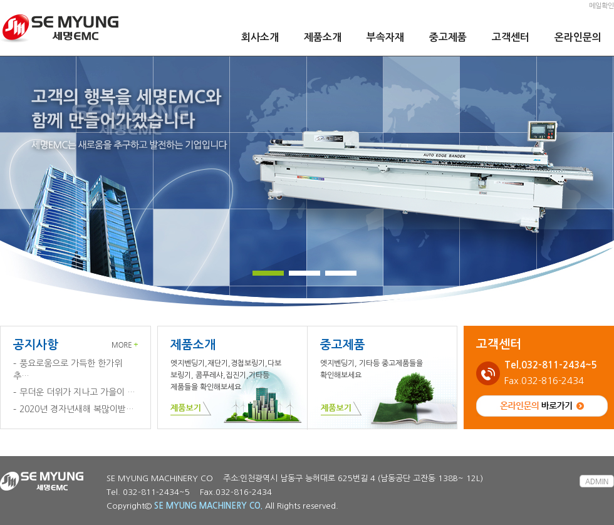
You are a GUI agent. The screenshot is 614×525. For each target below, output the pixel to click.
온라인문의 (577, 37)
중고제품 (448, 37)
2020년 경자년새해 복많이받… (76, 409)
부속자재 (385, 37)
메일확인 (601, 6)
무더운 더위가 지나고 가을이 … (77, 392)
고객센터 (510, 37)
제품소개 (322, 37)
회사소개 (260, 37)
